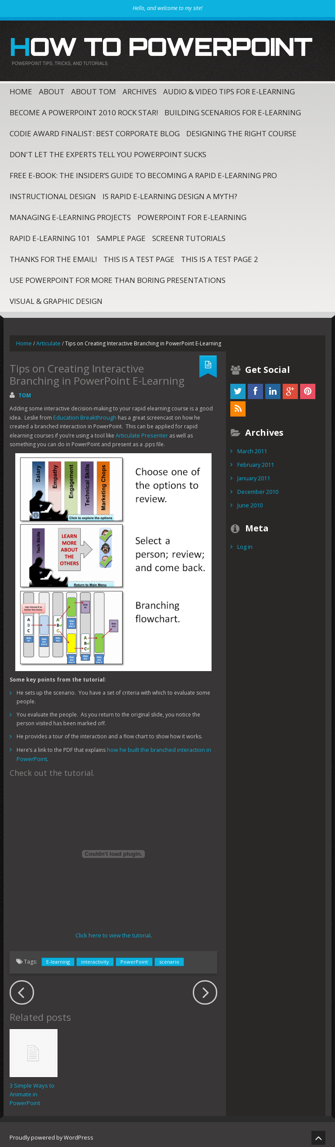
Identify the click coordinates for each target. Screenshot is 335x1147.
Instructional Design (53, 193)
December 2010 (257, 486)
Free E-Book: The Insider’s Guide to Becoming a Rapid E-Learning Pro (143, 172)
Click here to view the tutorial (112, 929)
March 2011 (251, 447)
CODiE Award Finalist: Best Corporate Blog (95, 130)
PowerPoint (134, 956)
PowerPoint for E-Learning (191, 214)
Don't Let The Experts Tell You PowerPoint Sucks (108, 151)
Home (21, 88)
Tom (24, 392)
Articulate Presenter (115, 431)
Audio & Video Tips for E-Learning (229, 88)
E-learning (58, 956)
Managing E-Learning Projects (70, 214)
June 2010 (249, 499)
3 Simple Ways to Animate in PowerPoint (32, 1088)
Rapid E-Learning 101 (50, 235)
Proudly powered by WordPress (49, 1131)
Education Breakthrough (83, 413)
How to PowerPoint (143, 45)
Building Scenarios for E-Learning (232, 109)
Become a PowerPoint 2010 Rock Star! (84, 109)
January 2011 (253, 473)
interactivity (95, 956)
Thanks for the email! (53, 256)
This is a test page (138, 256)
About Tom (93, 88)
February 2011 (255, 460)
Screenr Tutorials (189, 235)
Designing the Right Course (241, 130)
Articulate (47, 340)
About (52, 88)
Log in (244, 540)
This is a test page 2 (219, 256)
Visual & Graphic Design (56, 298)
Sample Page (121, 235)
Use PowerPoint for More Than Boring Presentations (118, 277)
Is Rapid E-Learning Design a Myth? (170, 193)
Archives (140, 88)
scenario (169, 956)
